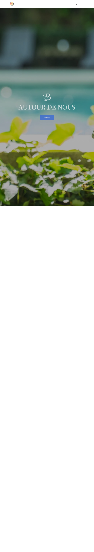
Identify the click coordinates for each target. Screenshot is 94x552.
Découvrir (47, 116)
